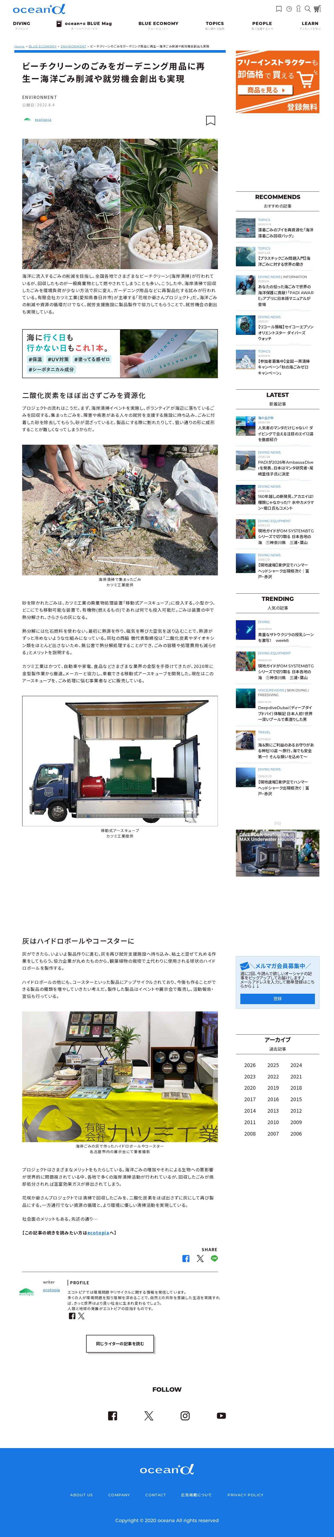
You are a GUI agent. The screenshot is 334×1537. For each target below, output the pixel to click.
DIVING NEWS (269, 277)
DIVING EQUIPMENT (274, 521)
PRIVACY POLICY (246, 1495)
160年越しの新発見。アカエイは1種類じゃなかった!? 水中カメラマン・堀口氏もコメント (286, 502)
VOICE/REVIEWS (271, 690)
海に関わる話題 (215, 29)
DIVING (264, 622)
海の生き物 (265, 418)
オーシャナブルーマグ (84, 29)
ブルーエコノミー (158, 29)
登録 (277, 998)
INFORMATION (295, 277)
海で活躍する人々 (262, 29)
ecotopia (43, 119)
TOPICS (264, 220)
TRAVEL (264, 732)
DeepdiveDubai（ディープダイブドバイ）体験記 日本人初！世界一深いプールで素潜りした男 (285, 713)
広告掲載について (196, 1495)
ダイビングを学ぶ (310, 29)
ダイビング (21, 29)
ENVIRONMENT (39, 97)
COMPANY (119, 1495)
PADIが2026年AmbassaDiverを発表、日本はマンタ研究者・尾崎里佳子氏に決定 (285, 468)
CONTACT (155, 1495)
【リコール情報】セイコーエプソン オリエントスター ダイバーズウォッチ (285, 332)
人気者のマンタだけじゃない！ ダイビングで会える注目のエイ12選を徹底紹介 (285, 433)
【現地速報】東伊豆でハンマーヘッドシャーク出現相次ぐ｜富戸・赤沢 (283, 571)
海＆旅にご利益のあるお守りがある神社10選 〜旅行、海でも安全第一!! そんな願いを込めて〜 (286, 751)
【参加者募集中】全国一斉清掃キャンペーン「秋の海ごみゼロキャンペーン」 (284, 367)
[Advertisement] (120, 888)
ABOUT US (81, 1495)
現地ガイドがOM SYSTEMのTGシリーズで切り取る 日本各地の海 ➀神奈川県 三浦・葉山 (286, 536)
